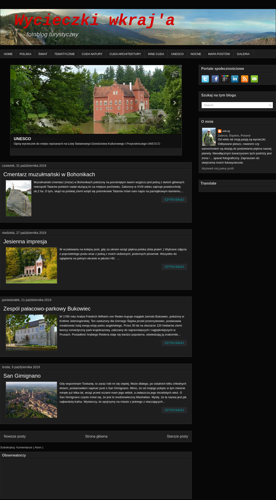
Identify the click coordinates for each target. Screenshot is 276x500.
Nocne (196, 54)
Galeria (243, 54)
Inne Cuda (156, 54)
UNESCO (177, 54)
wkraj (226, 131)
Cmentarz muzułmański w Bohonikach (49, 174)
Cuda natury (92, 54)
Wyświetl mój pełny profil (218, 168)
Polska (25, 54)
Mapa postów (219, 54)
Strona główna (96, 436)
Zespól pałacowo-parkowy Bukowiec (47, 308)
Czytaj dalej (174, 199)
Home (8, 54)
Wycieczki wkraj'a (90, 21)
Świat (42, 54)
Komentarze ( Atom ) (29, 447)
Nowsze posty (15, 436)
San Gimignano (22, 376)
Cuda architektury (125, 54)
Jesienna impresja (25, 241)
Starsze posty (177, 436)
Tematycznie (64, 54)
